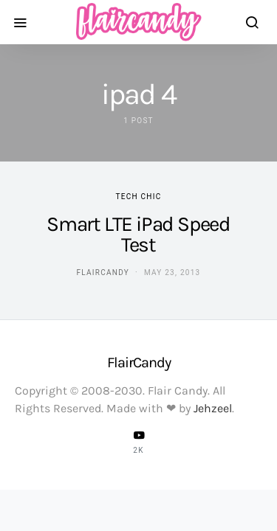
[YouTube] (139, 441)
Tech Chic (139, 196)
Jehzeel (213, 408)
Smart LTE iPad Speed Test (138, 234)
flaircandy (103, 272)
